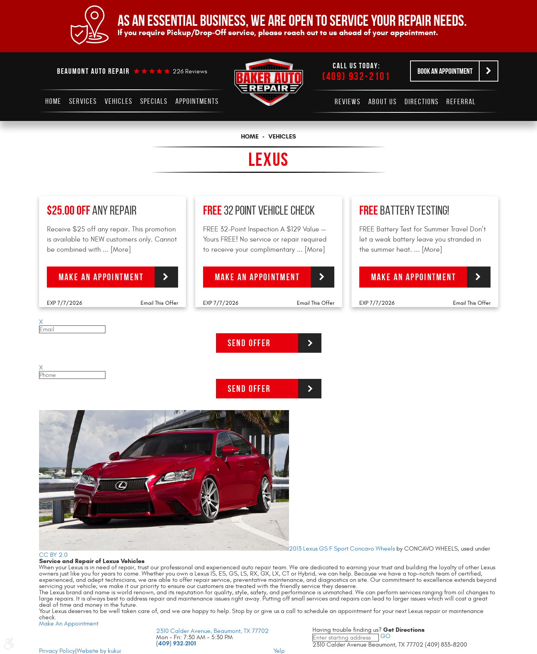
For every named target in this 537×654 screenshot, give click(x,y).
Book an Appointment (445, 71)
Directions (422, 101)
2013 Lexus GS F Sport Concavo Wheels (342, 548)
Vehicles (118, 101)
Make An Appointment (68, 623)
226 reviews (190, 71)
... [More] (116, 249)
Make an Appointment (101, 277)
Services (83, 101)
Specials (154, 101)
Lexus (268, 159)
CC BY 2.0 (53, 554)
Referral (461, 101)
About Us (382, 101)
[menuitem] (53, 101)
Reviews (347, 101)
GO (385, 636)
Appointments (197, 101)
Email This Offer (159, 303)
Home (53, 101)
